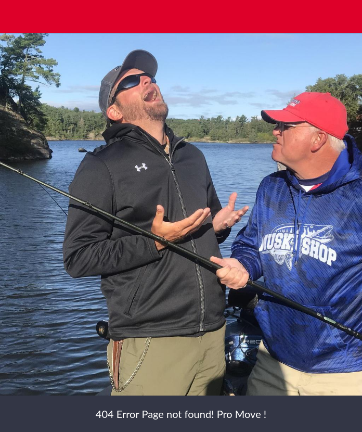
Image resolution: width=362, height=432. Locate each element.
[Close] (16, 16)
